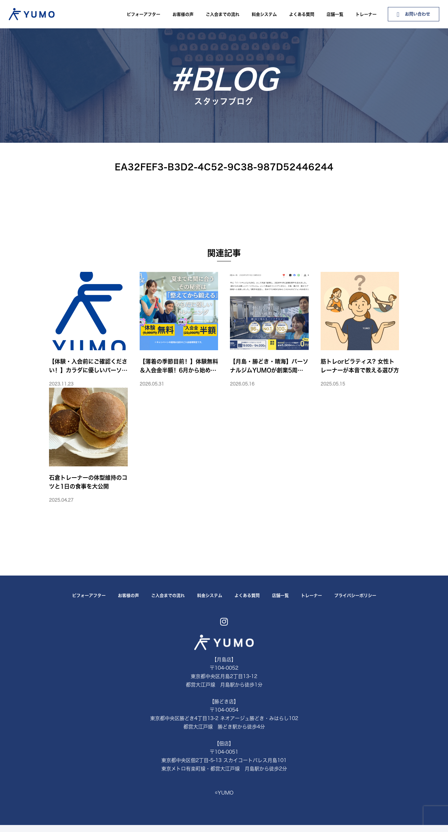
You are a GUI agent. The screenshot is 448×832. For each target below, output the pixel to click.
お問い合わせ (413, 14)
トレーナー (366, 14)
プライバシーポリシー (355, 595)
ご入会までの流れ (222, 14)
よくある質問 (301, 14)
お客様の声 (183, 14)
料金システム (264, 14)
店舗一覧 (335, 14)
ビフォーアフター (143, 14)
